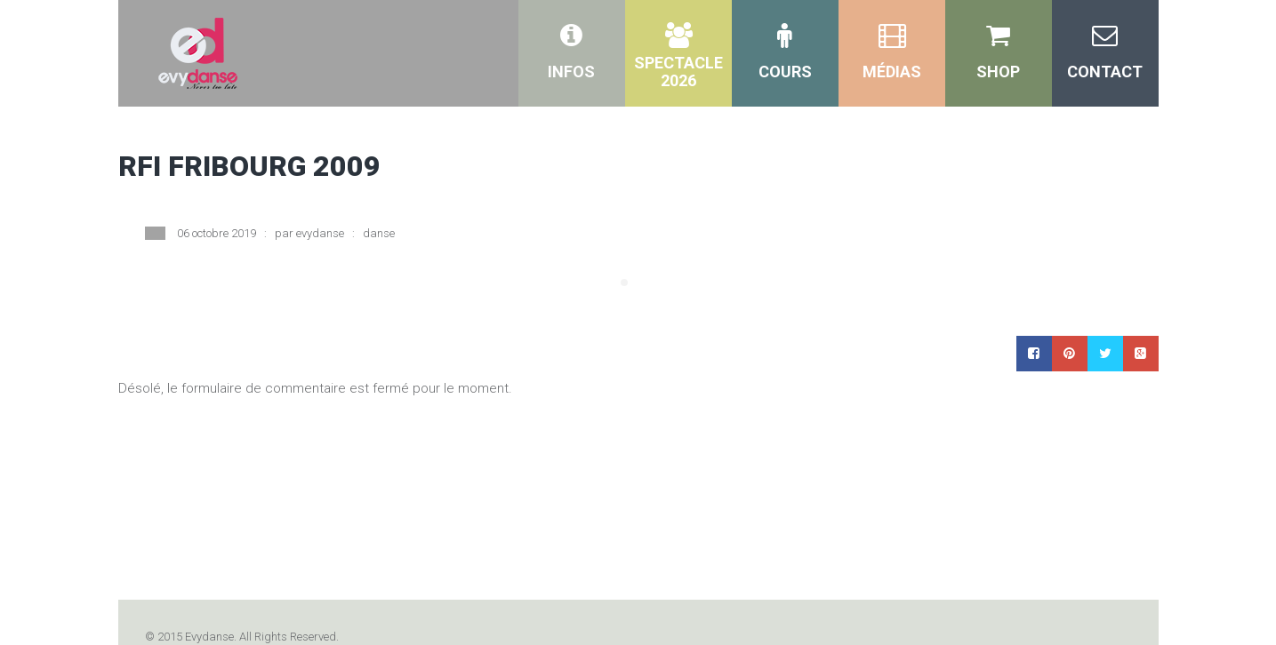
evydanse (320, 233)
